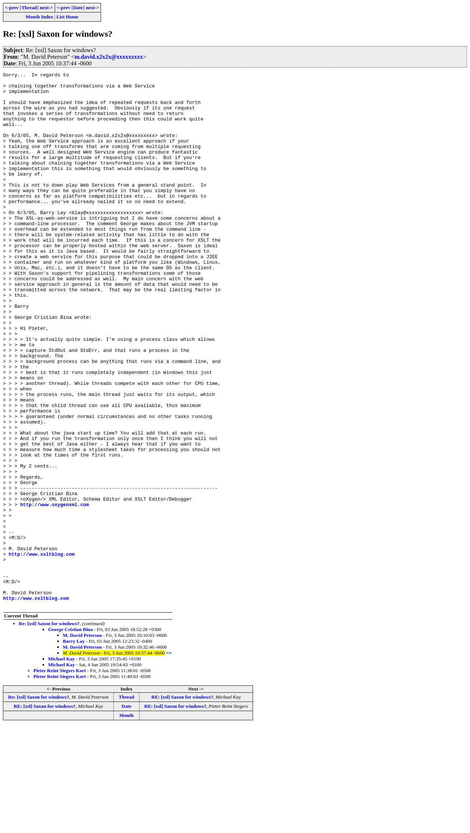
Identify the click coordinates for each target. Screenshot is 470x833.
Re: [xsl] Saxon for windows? (49, 730)
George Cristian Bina (70, 736)
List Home (68, 16)
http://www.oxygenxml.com (54, 591)
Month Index (39, 16)
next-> (46, 7)
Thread (29, 7)
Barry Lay (74, 748)
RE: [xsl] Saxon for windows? (182, 804)
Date (78, 7)
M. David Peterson (82, 742)
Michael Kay (61, 765)
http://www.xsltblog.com (42, 651)
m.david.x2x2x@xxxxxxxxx (109, 57)
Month (126, 822)
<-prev (12, 7)
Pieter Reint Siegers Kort (59, 777)
